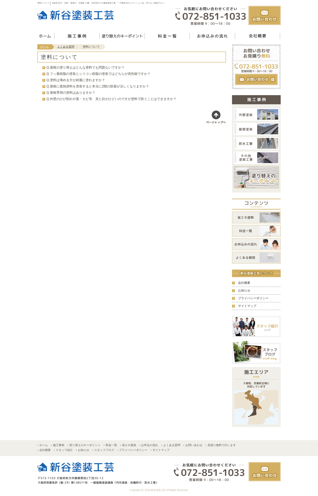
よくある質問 (65, 46)
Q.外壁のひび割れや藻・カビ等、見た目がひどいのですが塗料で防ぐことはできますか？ (111, 99)
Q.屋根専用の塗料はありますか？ (70, 92)
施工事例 (58, 445)
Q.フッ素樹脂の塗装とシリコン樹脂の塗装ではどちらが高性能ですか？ (98, 73)
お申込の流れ (149, 445)
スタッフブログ (104, 450)
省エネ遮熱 (129, 445)
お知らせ (244, 290)
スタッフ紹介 (64, 450)
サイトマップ (247, 306)
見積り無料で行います (221, 445)
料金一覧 (111, 445)
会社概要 (244, 282)
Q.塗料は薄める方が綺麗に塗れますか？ (75, 80)
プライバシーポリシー (253, 298)
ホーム (44, 46)
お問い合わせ (193, 445)
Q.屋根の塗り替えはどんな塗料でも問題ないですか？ (85, 67)
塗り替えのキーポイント (85, 445)
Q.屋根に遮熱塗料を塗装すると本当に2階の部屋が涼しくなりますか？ (97, 86)
